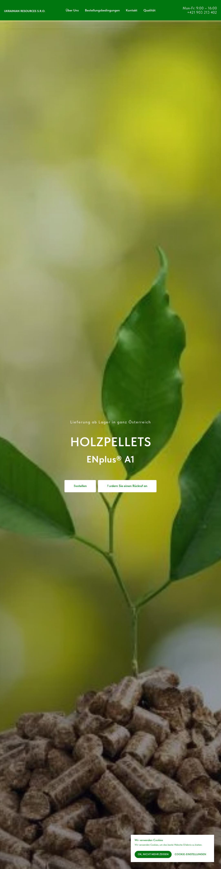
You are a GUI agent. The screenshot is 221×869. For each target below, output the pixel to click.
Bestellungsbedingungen (102, 10)
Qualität (149, 10)
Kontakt (131, 10)
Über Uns (72, 10)
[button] (127, 486)
